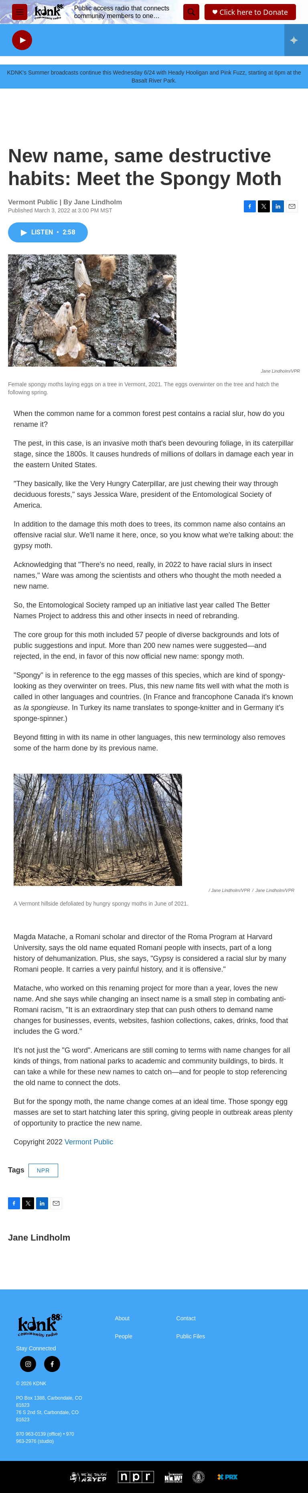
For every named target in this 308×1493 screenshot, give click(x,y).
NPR (43, 1170)
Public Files (190, 1337)
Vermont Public (89, 1142)
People (123, 1337)
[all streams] (296, 40)
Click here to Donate (253, 12)
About (122, 1318)
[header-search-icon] (191, 12)
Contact (186, 1318)
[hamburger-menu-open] (19, 12)
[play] (22, 40)
